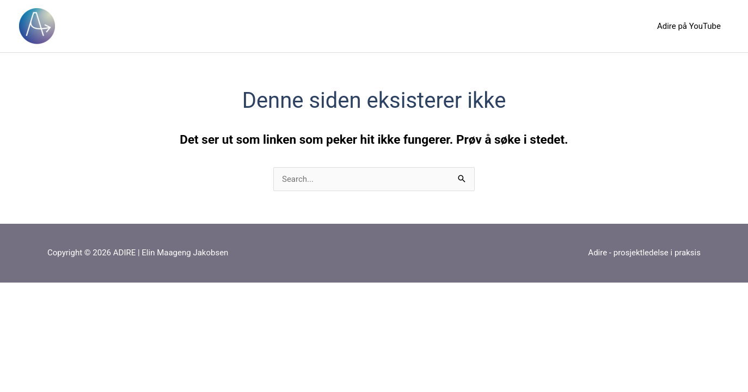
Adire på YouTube (689, 26)
